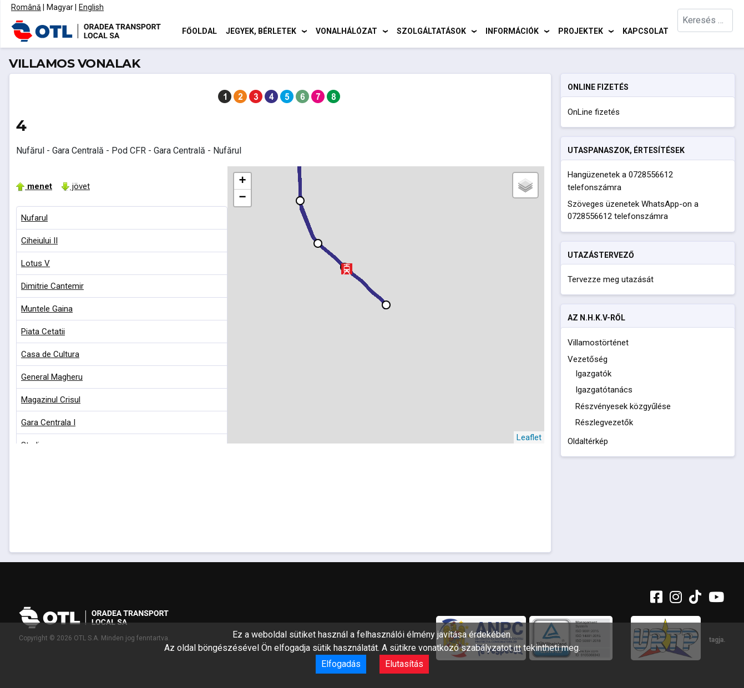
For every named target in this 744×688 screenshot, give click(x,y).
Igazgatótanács (603, 390)
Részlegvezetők (604, 422)
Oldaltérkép (588, 441)
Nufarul (34, 218)
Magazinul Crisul (50, 400)
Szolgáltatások (431, 30)
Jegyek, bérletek (261, 30)
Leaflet (529, 437)
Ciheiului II (39, 241)
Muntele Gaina (47, 309)
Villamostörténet (598, 343)
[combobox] (705, 30)
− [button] (242, 198)
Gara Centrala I (48, 422)
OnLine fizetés (594, 112)
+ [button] (242, 181)
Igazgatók (593, 374)
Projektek (580, 30)
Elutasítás (404, 664)
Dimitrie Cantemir (52, 286)
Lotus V (35, 263)
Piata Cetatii (43, 332)
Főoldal (199, 30)
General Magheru (52, 377)
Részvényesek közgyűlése (623, 406)
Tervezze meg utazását (611, 279)
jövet (75, 186)
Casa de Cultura (50, 354)
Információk (512, 30)
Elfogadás (341, 664)
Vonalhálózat (346, 30)
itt (517, 648)
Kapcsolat (645, 30)
